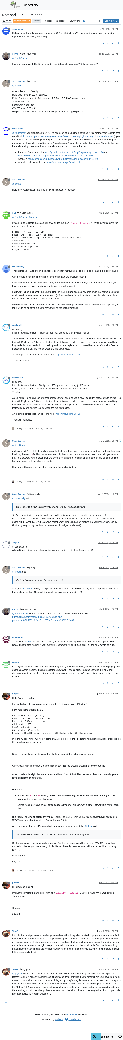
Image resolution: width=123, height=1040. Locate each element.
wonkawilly (17, 325)
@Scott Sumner (28, 54)
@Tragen (32, 567)
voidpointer (17, 29)
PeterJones (17, 129)
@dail (15, 445)
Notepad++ (71, 1014)
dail (14, 213)
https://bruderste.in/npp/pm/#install (63, 162)
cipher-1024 (17, 637)
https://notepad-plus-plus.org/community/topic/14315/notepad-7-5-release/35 (55, 155)
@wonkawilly (33, 494)
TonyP (15, 931)
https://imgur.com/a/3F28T (69, 354)
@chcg (88, 826)
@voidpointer (19, 133)
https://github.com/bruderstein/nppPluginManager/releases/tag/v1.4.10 (63, 159)
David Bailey (18, 267)
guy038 (15, 694)
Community (31, 5)
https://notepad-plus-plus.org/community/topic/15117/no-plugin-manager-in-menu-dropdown (68, 136)
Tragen (15, 543)
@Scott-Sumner (20, 58)
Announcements (22, 21)
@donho (31, 81)
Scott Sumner (18, 81)
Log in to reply (111, 21)
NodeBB (59, 1019)
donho (15, 54)
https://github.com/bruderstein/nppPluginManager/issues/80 (74, 152)
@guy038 (25, 969)
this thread (28, 588)
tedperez (16, 662)
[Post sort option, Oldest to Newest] (99, 21)
